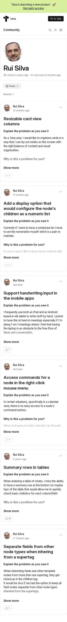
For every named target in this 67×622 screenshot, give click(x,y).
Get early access (33, 8)
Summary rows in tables (26, 467)
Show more (11, 167)
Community (11, 30)
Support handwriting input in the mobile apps (30, 296)
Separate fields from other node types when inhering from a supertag (29, 551)
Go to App (55, 18)
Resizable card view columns (23, 121)
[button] (60, 107)
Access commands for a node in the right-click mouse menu (27, 382)
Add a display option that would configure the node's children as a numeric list (30, 208)
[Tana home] (9, 19)
